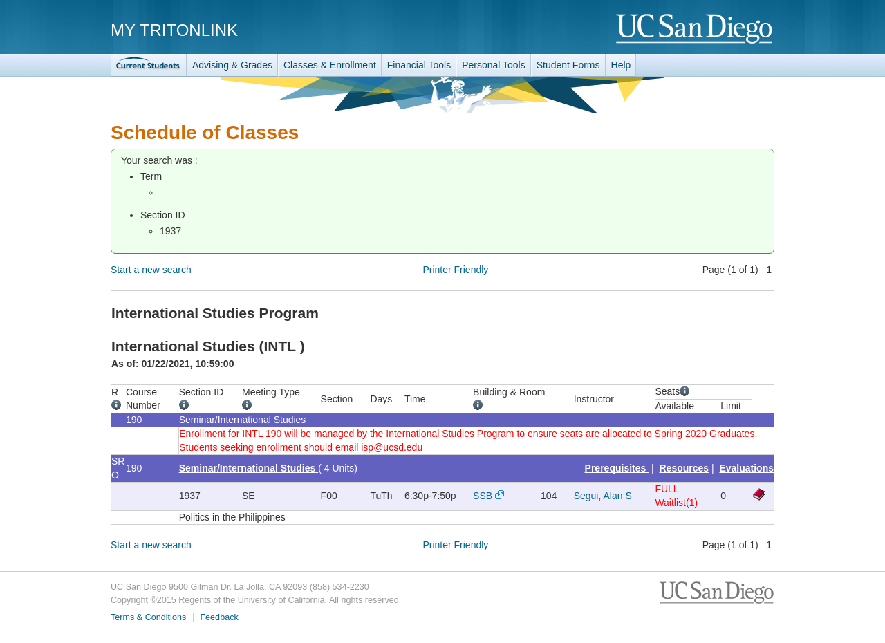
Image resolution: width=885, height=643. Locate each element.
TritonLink (149, 65)
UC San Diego (695, 29)
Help (621, 65)
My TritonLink (174, 30)
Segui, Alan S (603, 495)
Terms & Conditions (148, 617)
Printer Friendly (455, 269)
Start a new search (151, 269)
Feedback (219, 617)
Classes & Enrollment (329, 65)
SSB (482, 495)
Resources (684, 468)
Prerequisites (617, 468)
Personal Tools (493, 65)
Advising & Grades (232, 65)
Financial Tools (419, 65)
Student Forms (568, 65)
